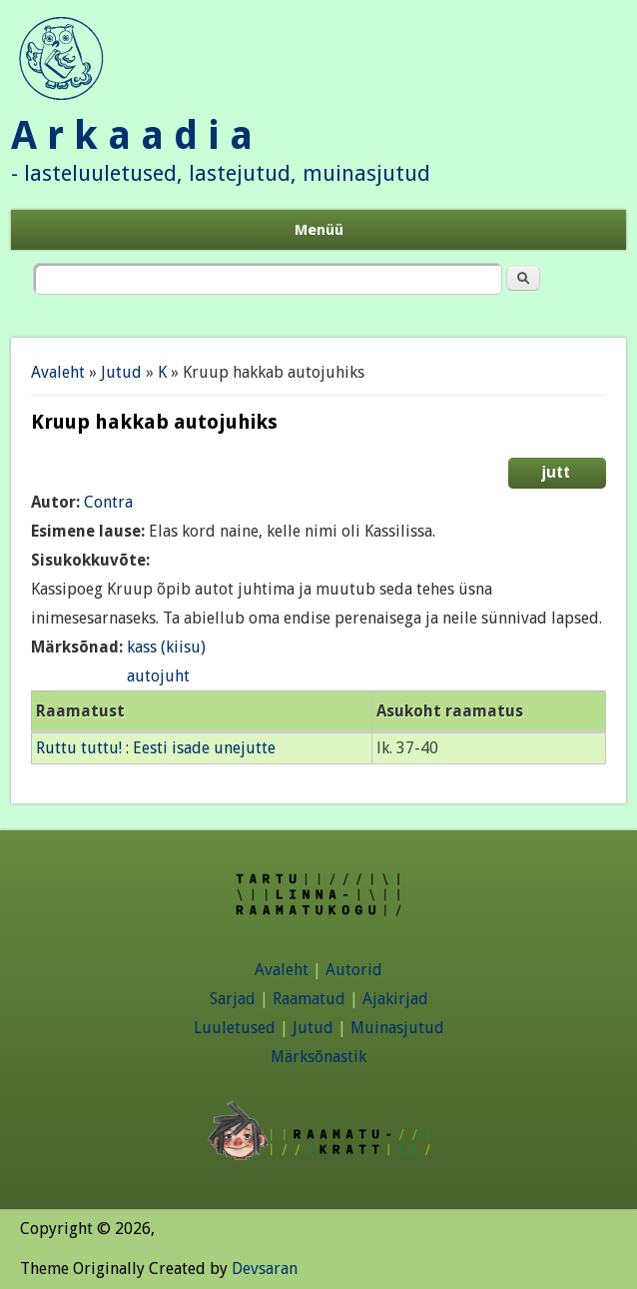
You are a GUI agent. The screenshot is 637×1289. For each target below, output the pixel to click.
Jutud (121, 372)
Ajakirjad (395, 998)
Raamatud (309, 998)
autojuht (158, 675)
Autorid (353, 969)
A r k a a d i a (132, 135)
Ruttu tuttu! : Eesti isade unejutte (156, 747)
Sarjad (233, 998)
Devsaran (265, 1268)
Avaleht (58, 372)
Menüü (319, 230)
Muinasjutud (397, 1027)
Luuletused (235, 1027)
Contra (108, 502)
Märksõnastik (318, 1056)
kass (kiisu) (166, 647)
